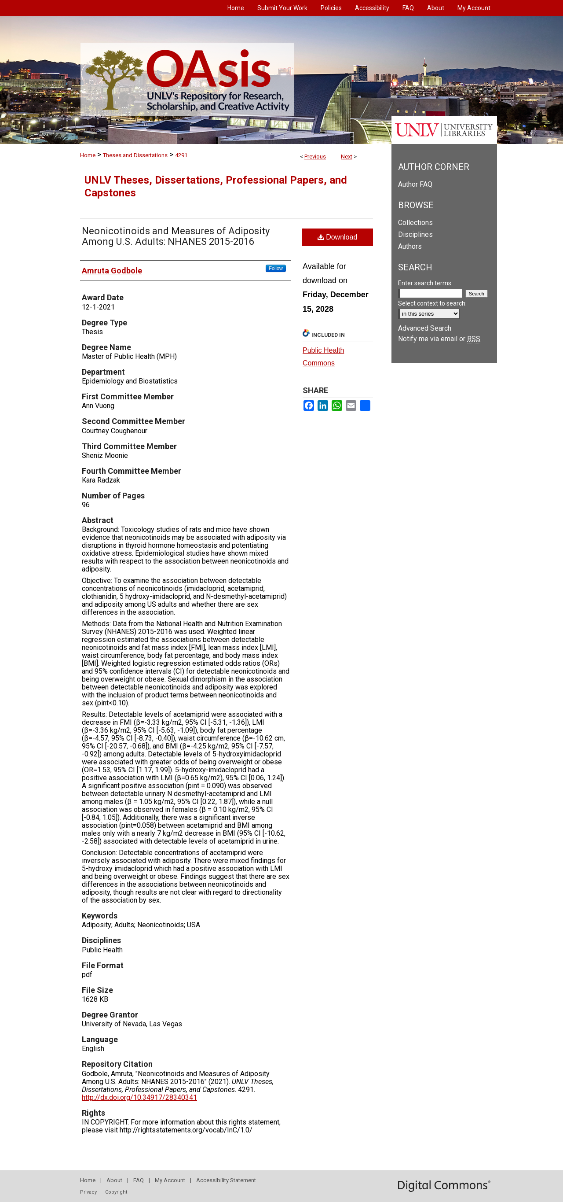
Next (346, 156)
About (114, 1180)
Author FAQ (415, 184)
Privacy (88, 1192)
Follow (276, 268)
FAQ (138, 1180)
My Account (170, 1180)
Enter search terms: (425, 283)
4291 (181, 155)
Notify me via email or (439, 339)
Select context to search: (432, 303)
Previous (315, 156)
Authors (410, 246)
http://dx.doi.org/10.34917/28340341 (139, 1097)
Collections (415, 222)
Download (338, 237)
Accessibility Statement (226, 1180)
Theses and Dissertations (135, 155)
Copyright (116, 1192)
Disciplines (415, 234)
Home (87, 155)
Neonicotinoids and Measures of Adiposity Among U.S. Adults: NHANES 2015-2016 (176, 236)
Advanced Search (424, 328)
